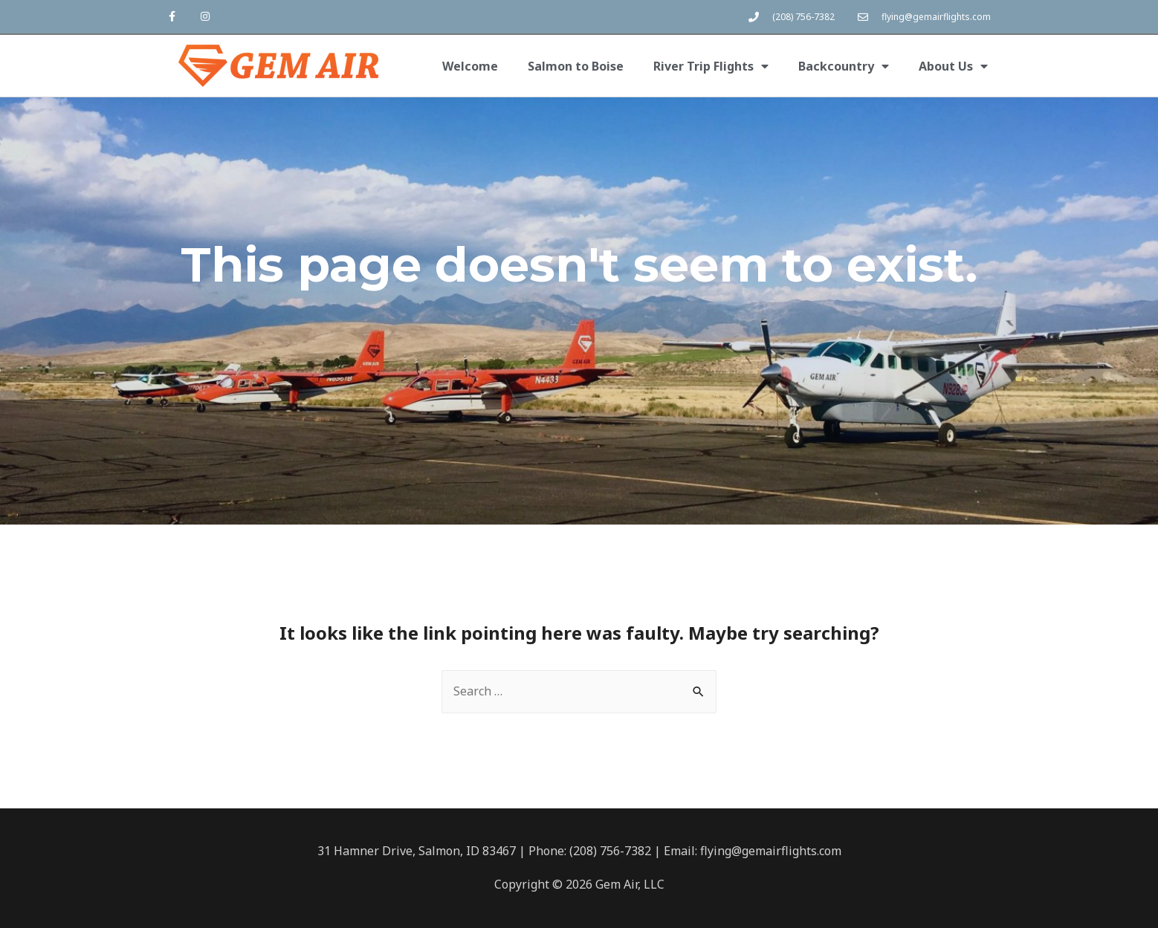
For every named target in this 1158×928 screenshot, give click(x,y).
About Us (953, 66)
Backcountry (843, 66)
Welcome (470, 66)
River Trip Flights (711, 66)
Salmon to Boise (576, 66)
